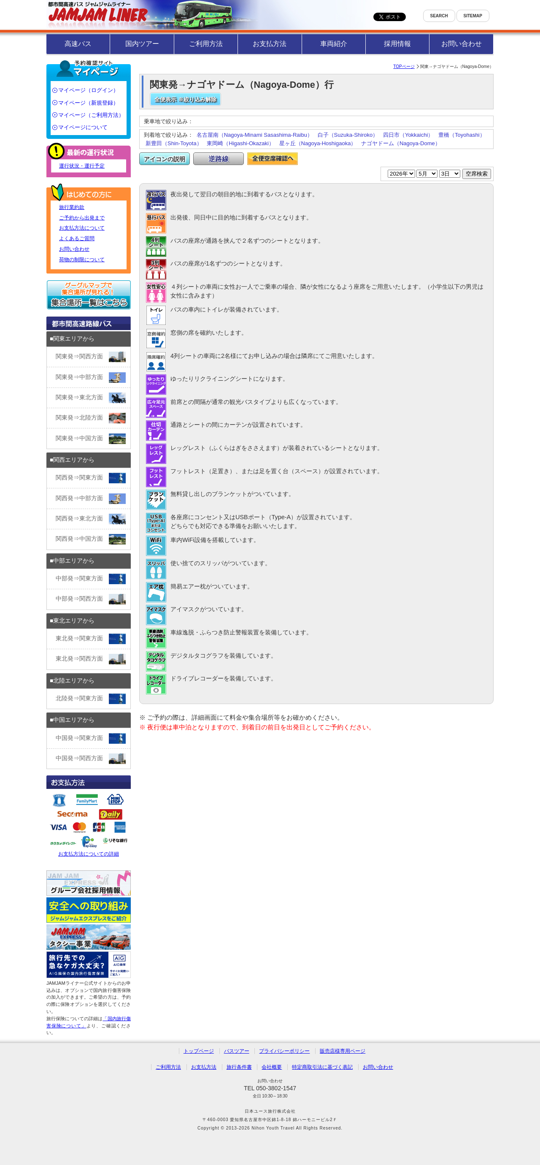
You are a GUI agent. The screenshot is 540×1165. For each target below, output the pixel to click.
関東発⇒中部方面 (91, 377)
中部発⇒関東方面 (91, 579)
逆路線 (218, 159)
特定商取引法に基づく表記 (322, 1067)
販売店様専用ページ (342, 1051)
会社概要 (272, 1067)
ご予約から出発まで (82, 218)
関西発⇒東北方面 (91, 519)
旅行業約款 (71, 207)
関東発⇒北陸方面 (91, 418)
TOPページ (403, 66)
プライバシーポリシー (284, 1051)
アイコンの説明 (164, 159)
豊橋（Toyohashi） (461, 135)
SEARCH (439, 16)
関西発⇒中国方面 (91, 539)
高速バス (78, 43)
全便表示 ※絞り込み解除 (185, 99)
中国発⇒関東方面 (91, 738)
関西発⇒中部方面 (91, 498)
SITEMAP (473, 16)
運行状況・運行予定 (82, 166)
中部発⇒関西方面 (91, 599)
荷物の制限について (82, 260)
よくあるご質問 (76, 238)
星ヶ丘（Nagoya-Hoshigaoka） (317, 143)
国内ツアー (142, 43)
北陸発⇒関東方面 (91, 699)
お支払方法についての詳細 (88, 824)
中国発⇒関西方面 (91, 758)
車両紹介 (333, 43)
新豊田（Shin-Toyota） (174, 143)
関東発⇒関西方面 (91, 357)
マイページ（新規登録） (88, 103)
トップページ (199, 1051)
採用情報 (397, 43)
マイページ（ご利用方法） (91, 115)
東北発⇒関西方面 (91, 659)
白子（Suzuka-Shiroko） (348, 135)
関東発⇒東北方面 (91, 398)
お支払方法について (82, 228)
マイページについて (83, 127)
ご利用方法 (206, 43)
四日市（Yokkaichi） (408, 135)
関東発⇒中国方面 (91, 438)
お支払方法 (269, 43)
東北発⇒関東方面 (91, 639)
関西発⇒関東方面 (91, 478)
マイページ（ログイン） (88, 90)
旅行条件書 (239, 1067)
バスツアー (236, 1051)
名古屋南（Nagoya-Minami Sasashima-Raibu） (255, 135)
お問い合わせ (461, 43)
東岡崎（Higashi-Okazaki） (240, 143)
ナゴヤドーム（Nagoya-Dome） (400, 143)
